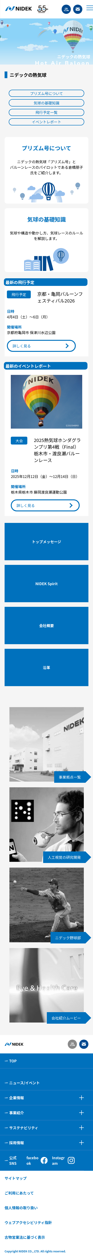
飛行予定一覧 (46, 112)
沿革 (46, 667)
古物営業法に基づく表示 (25, 1237)
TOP (13, 1061)
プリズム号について (46, 93)
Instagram (63, 1160)
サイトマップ (16, 1178)
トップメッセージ (46, 541)
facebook (36, 1160)
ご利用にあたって (19, 1193)
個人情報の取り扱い (21, 1207)
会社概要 (46, 625)
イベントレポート (46, 122)
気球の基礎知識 (46, 103)
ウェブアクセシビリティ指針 (28, 1222)
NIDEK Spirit (46, 583)
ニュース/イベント (24, 1082)
